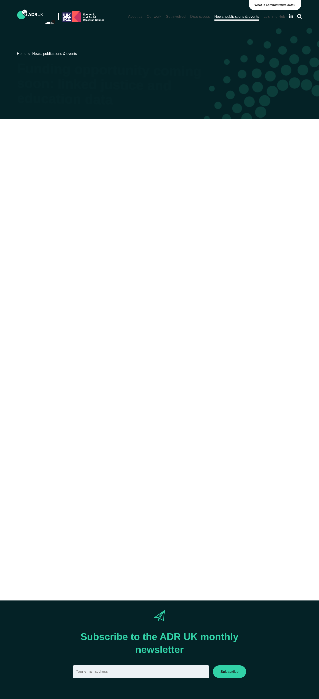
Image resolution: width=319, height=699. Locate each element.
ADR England (127, 143)
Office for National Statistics (164, 143)
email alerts (206, 250)
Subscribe (229, 672)
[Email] (141, 671)
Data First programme (126, 323)
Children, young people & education (219, 143)
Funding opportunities (96, 143)
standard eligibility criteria (110, 502)
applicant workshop (155, 562)
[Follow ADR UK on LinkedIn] (291, 16)
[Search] (299, 16)
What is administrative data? (276, 5)
